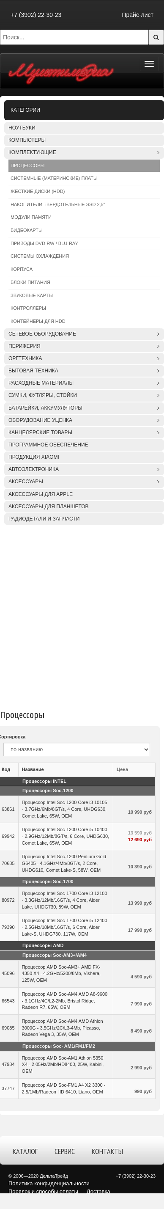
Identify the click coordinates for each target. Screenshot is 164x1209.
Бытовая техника (33, 371)
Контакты (107, 1151)
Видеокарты (27, 230)
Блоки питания (30, 282)
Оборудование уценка (40, 420)
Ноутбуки (22, 128)
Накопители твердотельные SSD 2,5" (58, 204)
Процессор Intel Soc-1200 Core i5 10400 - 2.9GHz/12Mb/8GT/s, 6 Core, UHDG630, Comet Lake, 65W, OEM (65, 836)
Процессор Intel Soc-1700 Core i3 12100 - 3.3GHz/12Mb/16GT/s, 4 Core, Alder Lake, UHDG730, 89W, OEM (64, 900)
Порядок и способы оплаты (43, 1191)
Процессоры (27, 165)
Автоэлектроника (33, 469)
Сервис (65, 1151)
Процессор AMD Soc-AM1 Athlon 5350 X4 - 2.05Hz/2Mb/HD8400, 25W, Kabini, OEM (63, 1064)
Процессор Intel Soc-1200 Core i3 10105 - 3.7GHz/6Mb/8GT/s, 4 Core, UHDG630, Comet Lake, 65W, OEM (64, 809)
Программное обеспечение (48, 445)
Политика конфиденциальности (49, 1183)
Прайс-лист (137, 14)
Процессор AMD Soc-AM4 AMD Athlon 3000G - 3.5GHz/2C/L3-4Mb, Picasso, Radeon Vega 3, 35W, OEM (62, 1028)
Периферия (24, 346)
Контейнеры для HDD (38, 321)
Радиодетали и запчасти (43, 519)
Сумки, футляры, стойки (42, 395)
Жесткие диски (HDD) (38, 191)
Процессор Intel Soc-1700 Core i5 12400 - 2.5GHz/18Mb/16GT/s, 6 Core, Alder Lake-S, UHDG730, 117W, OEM (64, 927)
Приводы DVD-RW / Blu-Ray (44, 243)
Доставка (98, 1191)
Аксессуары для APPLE (40, 494)
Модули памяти (31, 217)
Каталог (25, 1151)
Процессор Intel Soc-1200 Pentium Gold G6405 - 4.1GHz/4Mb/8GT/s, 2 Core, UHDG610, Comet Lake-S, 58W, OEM (64, 863)
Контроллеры (28, 308)
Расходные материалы (41, 383)
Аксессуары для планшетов (48, 506)
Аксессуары (25, 482)
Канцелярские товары (40, 432)
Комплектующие (32, 152)
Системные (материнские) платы (54, 178)
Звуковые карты (32, 295)
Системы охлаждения (40, 256)
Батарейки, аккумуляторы (45, 408)
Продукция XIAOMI (33, 457)
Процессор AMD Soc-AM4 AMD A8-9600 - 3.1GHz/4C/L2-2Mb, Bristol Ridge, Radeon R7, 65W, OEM (65, 1000)
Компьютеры (27, 140)
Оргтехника (25, 358)
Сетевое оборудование (42, 334)
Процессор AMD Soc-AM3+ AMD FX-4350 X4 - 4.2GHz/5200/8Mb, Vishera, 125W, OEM (61, 973)
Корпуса (22, 269)
